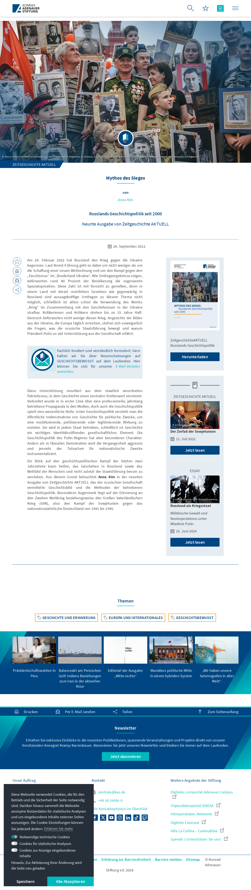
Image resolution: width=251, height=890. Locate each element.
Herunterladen (195, 356)
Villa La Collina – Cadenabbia (197, 830)
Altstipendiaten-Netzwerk (195, 814)
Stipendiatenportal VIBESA (195, 805)
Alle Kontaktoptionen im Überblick (120, 808)
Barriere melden (168, 859)
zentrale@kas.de (108, 792)
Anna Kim (125, 199)
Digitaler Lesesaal (188, 822)
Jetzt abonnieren (125, 756)
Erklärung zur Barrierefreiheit (126, 859)
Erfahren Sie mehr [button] (58, 828)
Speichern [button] (25, 881)
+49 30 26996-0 (107, 800)
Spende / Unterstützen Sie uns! (199, 839)
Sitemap (193, 859)
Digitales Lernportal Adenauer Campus (202, 794)
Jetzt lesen (195, 450)
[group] (34, 657)
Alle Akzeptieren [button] (70, 881)
